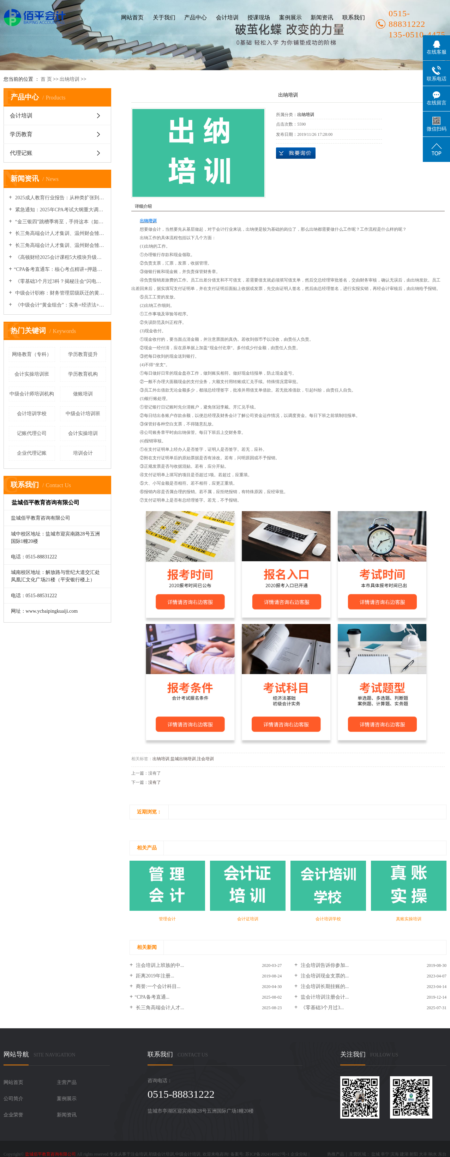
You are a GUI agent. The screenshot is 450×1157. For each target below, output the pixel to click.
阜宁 (385, 1154)
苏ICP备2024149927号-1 (267, 1154)
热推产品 (335, 1154)
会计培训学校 (32, 413)
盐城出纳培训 (183, 758)
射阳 (413, 1154)
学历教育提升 (83, 354)
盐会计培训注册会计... (324, 997)
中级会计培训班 (83, 413)
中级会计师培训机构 (32, 393)
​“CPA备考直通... (151, 997)
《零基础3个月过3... (321, 1007)
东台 (442, 1154)
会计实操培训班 (31, 374)
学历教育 (21, 134)
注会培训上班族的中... (159, 965)
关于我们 (164, 17)
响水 (432, 1154)
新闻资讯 (322, 17)
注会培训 (205, 758)
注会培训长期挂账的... (324, 986)
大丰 (423, 1154)
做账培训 (83, 393)
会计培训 (227, 17)
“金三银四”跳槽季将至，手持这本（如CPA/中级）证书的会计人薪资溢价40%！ (60, 221)
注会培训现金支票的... (324, 976)
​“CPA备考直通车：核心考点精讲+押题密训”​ (60, 269)
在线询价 (296, 153)
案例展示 (290, 17)
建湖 (404, 1154)
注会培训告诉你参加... (324, 965)
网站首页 (132, 17)
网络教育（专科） (32, 354)
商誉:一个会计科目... (157, 986)
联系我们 (353, 17)
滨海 (394, 1154)
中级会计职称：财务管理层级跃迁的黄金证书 (60, 293)
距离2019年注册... (154, 976)
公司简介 (13, 1098)
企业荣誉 (13, 1114)
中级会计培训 (187, 1154)
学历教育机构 (83, 374)
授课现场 (258, 17)
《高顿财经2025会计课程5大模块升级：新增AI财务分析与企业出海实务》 (60, 257)
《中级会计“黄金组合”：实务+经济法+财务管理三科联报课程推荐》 (60, 305)
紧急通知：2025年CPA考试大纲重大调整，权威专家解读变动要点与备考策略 (60, 209)
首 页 (46, 79)
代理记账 (21, 153)
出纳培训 (69, 79)
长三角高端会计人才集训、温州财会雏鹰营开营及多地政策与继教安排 (60, 245)
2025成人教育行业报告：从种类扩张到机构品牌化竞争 (60, 197)
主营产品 (67, 1082)
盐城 (375, 1154)
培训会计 (83, 453)
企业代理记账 (32, 453)
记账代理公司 (32, 433)
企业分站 (298, 1154)
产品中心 (195, 17)
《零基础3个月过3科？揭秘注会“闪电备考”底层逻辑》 (60, 281)
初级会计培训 (161, 1154)
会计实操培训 (83, 433)
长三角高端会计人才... (159, 1007)
